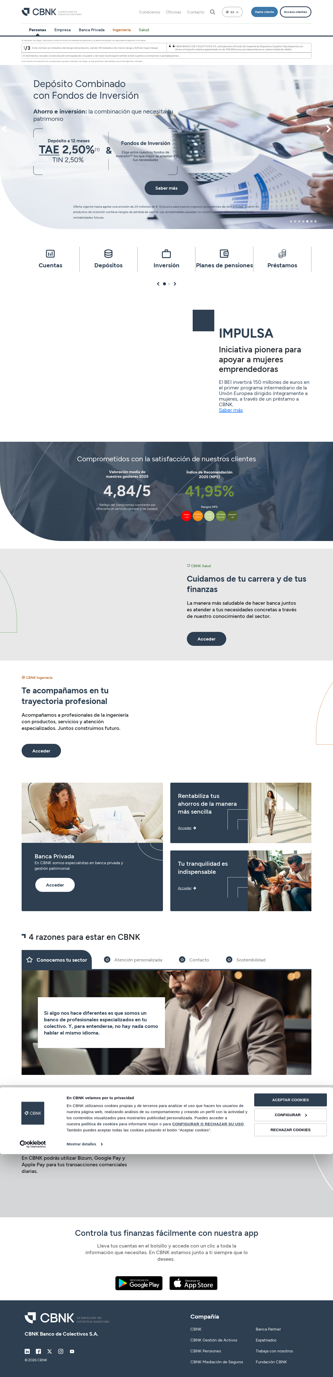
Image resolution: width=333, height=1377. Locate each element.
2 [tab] (295, 221)
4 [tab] (303, 221)
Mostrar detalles (81, 1367)
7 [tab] (315, 221)
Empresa (62, 29)
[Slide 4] (245, 959)
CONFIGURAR (291, 1338)
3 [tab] (299, 221)
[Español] (232, 12)
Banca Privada (91, 29)
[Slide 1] (57, 959)
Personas (37, 29)
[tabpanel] (166, 133)
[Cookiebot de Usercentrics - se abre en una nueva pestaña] (33, 1367)
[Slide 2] (133, 959)
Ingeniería (122, 29)
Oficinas (173, 11)
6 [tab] (311, 221)
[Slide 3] (194, 959)
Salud (144, 29)
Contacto (195, 11)
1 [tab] (291, 221)
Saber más (231, 410)
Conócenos (149, 11)
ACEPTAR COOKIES (290, 1323)
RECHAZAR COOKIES (290, 1352)
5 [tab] (307, 221)
